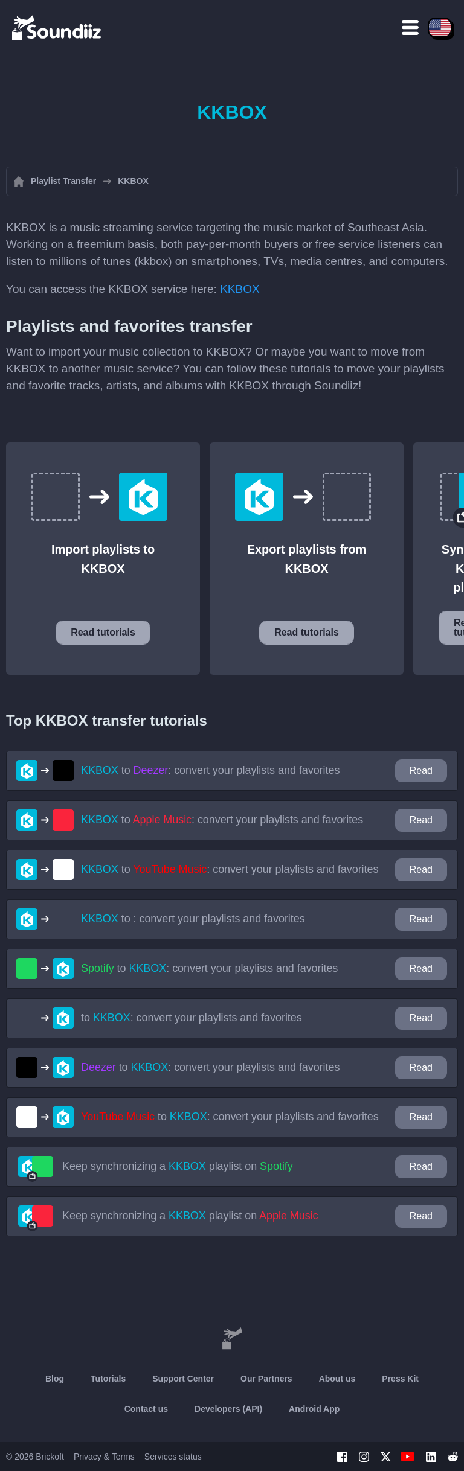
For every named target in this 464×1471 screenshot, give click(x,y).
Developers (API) (228, 1409)
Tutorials (108, 1378)
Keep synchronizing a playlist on (177, 1166)
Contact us (146, 1409)
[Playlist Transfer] (57, 27)
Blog (54, 1378)
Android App (314, 1409)
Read (421, 770)
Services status (173, 1456)
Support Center (183, 1378)
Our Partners (266, 1378)
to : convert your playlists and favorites (210, 770)
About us (337, 1378)
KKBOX (239, 288)
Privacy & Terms (104, 1456)
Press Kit (400, 1378)
